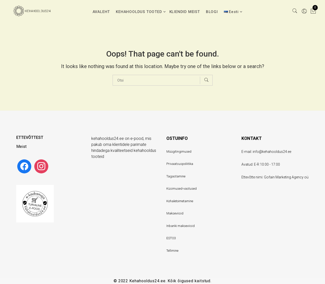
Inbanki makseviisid (180, 226)
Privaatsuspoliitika (179, 164)
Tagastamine (175, 176)
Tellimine (172, 250)
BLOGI (212, 12)
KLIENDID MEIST (184, 12)
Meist (21, 146)
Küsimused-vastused (181, 188)
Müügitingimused (178, 151)
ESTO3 (171, 238)
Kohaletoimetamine (179, 201)
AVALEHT (101, 12)
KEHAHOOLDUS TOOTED (139, 12)
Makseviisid (174, 213)
